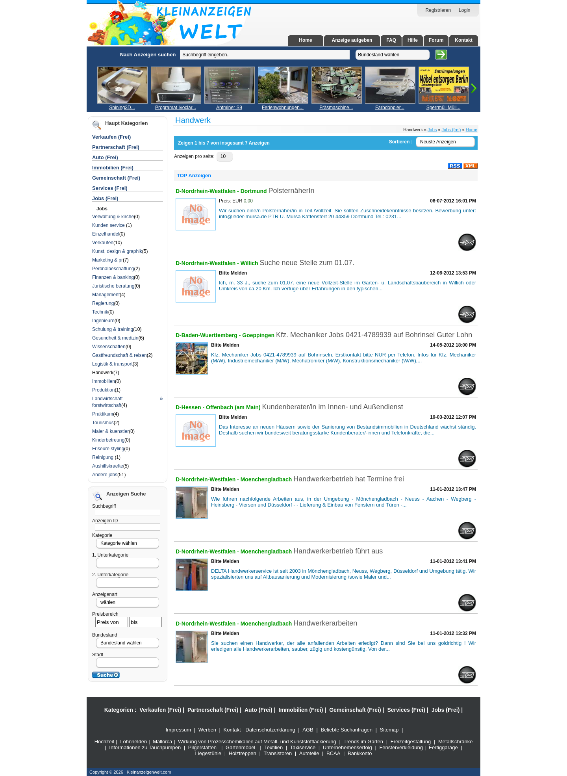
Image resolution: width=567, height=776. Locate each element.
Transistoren (277, 753)
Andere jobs (104, 474)
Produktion (103, 390)
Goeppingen (259, 335)
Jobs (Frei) (105, 198)
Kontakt (463, 40)
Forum (436, 40)
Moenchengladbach (267, 479)
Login (464, 10)
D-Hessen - (191, 407)
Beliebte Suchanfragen (346, 730)
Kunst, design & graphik (117, 251)
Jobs (432, 129)
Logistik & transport (112, 364)
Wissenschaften (109, 346)
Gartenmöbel (240, 747)
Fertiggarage (443, 747)
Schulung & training (112, 329)
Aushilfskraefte (107, 466)
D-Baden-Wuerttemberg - (209, 335)
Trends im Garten (363, 741)
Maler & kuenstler (110, 431)
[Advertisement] (45, 164)
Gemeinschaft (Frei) (116, 178)
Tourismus (103, 422)
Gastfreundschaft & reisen (119, 355)
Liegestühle (208, 753)
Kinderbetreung (108, 440)
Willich (250, 263)
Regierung (103, 303)
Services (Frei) (110, 188)
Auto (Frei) (105, 157)
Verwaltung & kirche (113, 216)
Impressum (178, 730)
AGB (307, 730)
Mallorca (162, 741)
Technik (100, 312)
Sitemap (389, 730)
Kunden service (109, 225)
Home (305, 40)
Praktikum (102, 414)
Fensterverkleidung (401, 747)
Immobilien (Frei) (112, 168)
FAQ (391, 40)
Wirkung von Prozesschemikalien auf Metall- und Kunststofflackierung (257, 741)
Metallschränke (455, 741)
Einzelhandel (105, 234)
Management (106, 294)
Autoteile (309, 753)
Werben (207, 730)
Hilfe (413, 40)
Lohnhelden (133, 741)
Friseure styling (108, 448)
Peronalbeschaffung (113, 268)
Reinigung (103, 457)
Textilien (273, 747)
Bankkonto (360, 753)
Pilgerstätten (202, 747)
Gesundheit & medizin (115, 338)
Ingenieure (103, 320)
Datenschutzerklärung (270, 730)
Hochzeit (104, 741)
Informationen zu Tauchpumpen (145, 747)
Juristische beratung (113, 286)
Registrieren (438, 10)
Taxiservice (302, 747)
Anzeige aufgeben (352, 40)
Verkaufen (102, 242)
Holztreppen (242, 753)
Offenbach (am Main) (234, 407)
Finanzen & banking (113, 277)
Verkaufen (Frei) (111, 137)
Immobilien (103, 381)
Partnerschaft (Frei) (115, 147)
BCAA (333, 753)
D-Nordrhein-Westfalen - (208, 191)
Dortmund (255, 191)
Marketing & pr (107, 260)
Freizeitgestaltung (411, 741)
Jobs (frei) (451, 129)
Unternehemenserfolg (347, 747)
